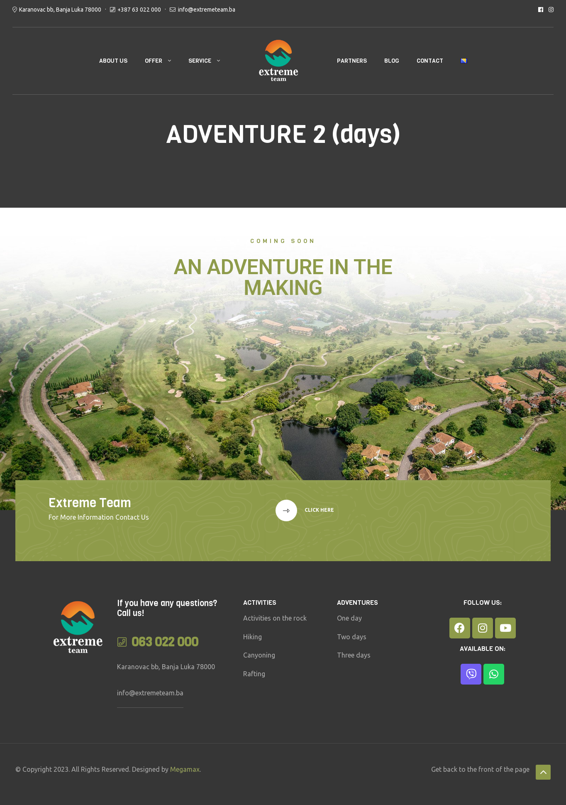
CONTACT (430, 61)
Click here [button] (318, 510)
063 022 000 (165, 642)
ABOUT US (113, 61)
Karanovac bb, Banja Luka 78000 (60, 9)
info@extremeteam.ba (206, 9)
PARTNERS (352, 61)
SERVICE (199, 61)
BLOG (391, 61)
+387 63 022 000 (139, 9)
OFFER (153, 61)
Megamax (185, 769)
